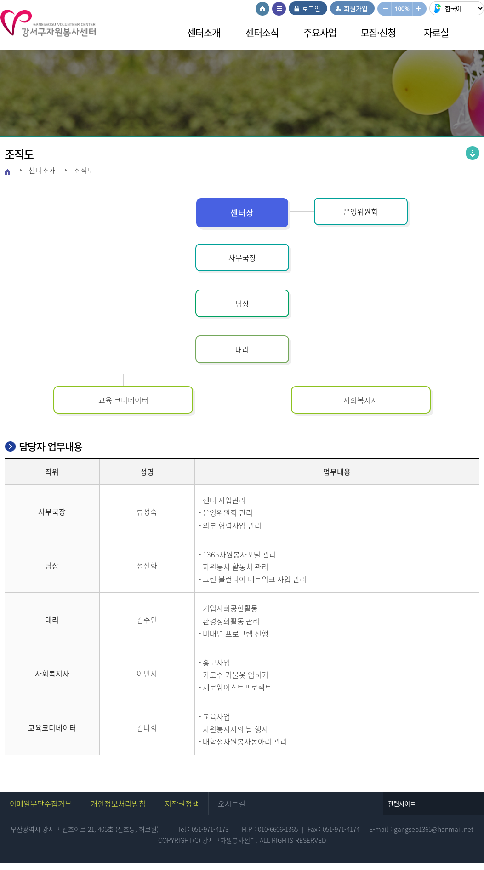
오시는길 (231, 803)
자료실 (436, 32)
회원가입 (356, 8)
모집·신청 (378, 32)
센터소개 (203, 32)
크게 (420, 9)
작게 (384, 9)
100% (402, 9)
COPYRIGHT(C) (180, 840)
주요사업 (319, 32)
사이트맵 (279, 9)
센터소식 (262, 32)
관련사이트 (402, 803)
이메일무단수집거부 (41, 803)
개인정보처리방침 (118, 803)
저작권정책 (182, 803)
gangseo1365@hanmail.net (433, 829)
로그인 (311, 8)
